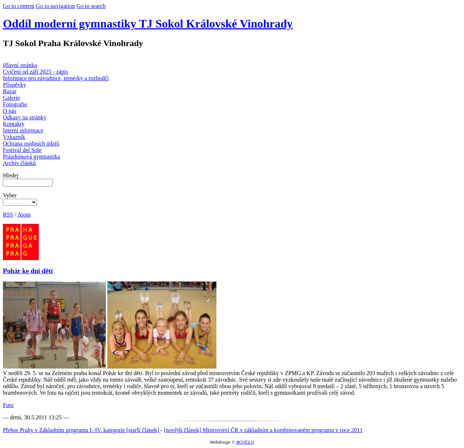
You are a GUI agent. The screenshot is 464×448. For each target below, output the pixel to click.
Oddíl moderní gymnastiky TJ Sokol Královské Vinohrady (148, 23)
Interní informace (23, 130)
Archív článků (19, 163)
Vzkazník (14, 137)
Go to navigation (55, 6)
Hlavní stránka (20, 65)
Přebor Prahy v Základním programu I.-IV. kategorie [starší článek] (82, 430)
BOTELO (245, 442)
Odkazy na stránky (24, 117)
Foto (8, 405)
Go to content (18, 6)
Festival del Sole (22, 150)
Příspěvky (14, 85)
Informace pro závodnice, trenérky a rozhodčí (56, 78)
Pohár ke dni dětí (28, 271)
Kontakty (14, 124)
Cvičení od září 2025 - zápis (35, 72)
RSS (8, 214)
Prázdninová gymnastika (31, 156)
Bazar (9, 91)
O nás (9, 111)
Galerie (11, 98)
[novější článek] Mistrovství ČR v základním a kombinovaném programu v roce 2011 (263, 430)
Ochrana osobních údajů (31, 143)
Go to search (91, 6)
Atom (23, 214)
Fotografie (15, 104)
